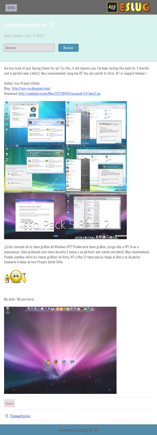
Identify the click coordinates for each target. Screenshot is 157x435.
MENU (11, 7)
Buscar (68, 48)
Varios (9, 403)
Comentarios (20, 416)
